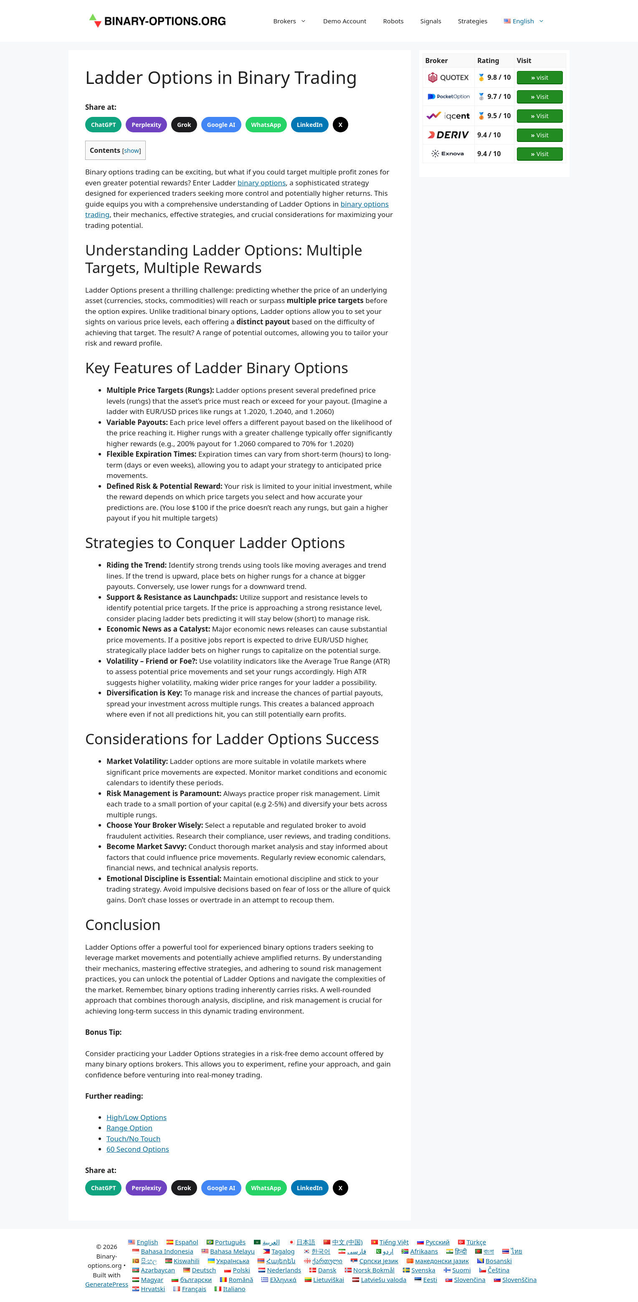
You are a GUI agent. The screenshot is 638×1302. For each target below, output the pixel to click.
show (131, 150)
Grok (184, 125)
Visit (540, 96)
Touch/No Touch (133, 1138)
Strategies (473, 21)
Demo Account (344, 21)
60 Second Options (137, 1149)
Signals (430, 21)
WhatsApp (266, 125)
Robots (393, 21)
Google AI (221, 125)
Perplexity (146, 125)
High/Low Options (136, 1117)
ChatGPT (103, 125)
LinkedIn (310, 125)
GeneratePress (106, 1284)
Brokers (294, 20)
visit (539, 77)
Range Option (129, 1128)
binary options (262, 182)
